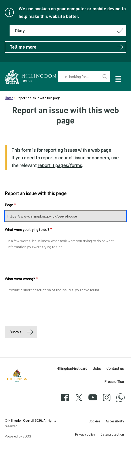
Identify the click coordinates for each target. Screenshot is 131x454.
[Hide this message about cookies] (68, 30)
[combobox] (79, 76)
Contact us (115, 368)
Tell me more (66, 47)
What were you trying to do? (28, 229)
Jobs (97, 368)
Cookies (94, 421)
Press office (114, 381)
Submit (15, 332)
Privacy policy (85, 434)
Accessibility (115, 421)
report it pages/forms (60, 165)
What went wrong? (21, 278)
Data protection (112, 434)
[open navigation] (118, 78)
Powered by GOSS (18, 436)
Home (9, 98)
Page (10, 204)
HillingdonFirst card (71, 368)
